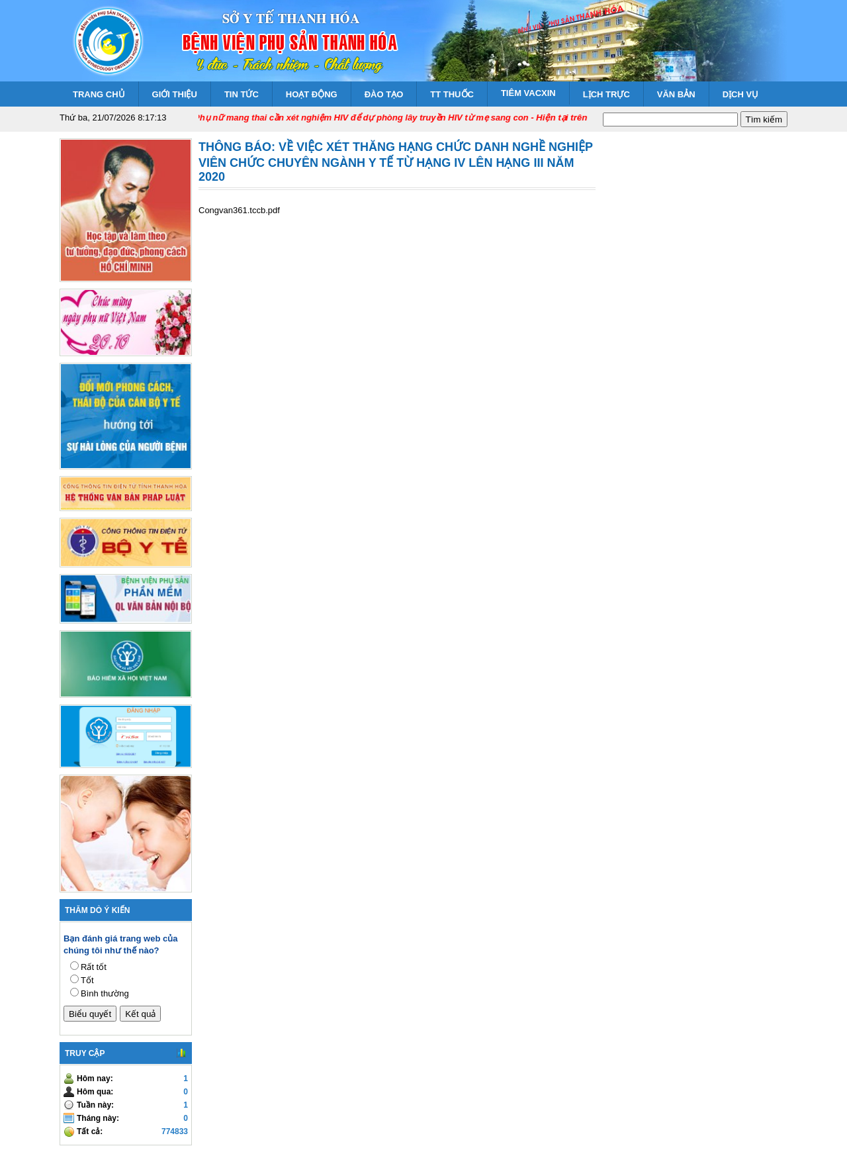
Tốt (87, 980)
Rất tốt (94, 967)
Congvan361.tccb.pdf (239, 210)
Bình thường (105, 993)
